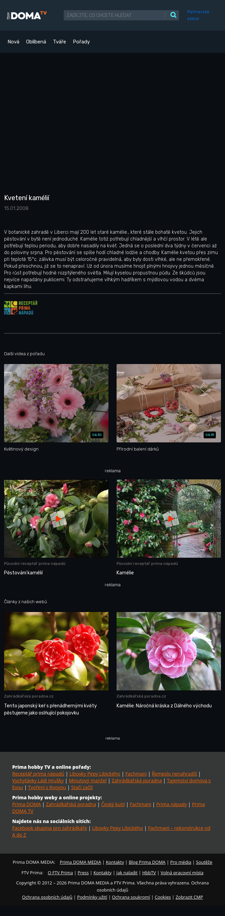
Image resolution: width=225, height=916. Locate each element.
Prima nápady (171, 804)
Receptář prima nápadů (38, 773)
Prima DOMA (26, 804)
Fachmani (136, 773)
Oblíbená (36, 42)
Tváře (59, 42)
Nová (13, 42)
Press (83, 873)
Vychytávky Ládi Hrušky (38, 780)
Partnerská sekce (198, 15)
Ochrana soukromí (131, 897)
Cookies (163, 897)
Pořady (81, 42)
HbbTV (149, 873)
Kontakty (115, 862)
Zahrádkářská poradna (137, 780)
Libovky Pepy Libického (94, 773)
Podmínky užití (92, 897)
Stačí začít (82, 787)
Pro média (180, 862)
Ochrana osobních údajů (47, 897)
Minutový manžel (88, 780)
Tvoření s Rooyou (47, 787)
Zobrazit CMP (189, 897)
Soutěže (204, 862)
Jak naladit (127, 873)
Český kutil (113, 804)
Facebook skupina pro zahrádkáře (49, 828)
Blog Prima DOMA (147, 862)
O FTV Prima (60, 873)
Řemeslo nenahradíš (174, 773)
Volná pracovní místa (182, 873)
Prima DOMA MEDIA (80, 862)
